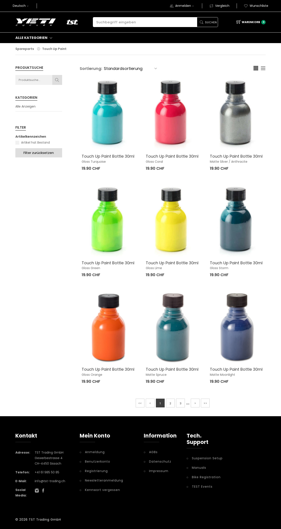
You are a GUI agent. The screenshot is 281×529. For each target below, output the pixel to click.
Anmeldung (95, 452)
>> (205, 403)
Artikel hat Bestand (35, 142)
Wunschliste (256, 6)
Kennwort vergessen (102, 490)
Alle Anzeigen (25, 106)
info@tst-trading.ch (50, 481)
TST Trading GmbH (45, 519)
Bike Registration (206, 477)
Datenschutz (160, 461)
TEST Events (202, 486)
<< (140, 403)
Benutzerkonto (97, 461)
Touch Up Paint (54, 49)
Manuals (199, 467)
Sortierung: (91, 68)
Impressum (158, 471)
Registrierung (96, 471)
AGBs (153, 452)
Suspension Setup (207, 458)
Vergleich (219, 6)
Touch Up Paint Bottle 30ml (108, 156)
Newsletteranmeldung (104, 480)
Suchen (211, 22)
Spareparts (24, 49)
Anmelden (185, 6)
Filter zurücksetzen (38, 152)
